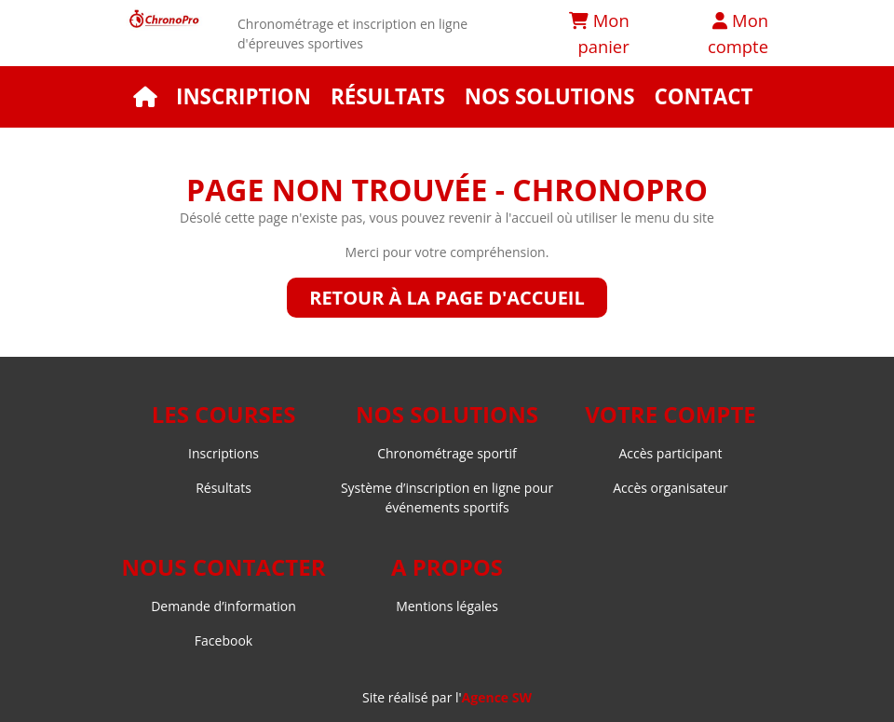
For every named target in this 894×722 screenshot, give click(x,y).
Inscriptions (223, 453)
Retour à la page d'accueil (447, 297)
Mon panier (599, 33)
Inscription (243, 96)
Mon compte (738, 33)
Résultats (388, 96)
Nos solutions (550, 96)
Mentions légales (447, 606)
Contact (703, 96)
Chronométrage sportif (447, 453)
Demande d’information (223, 606)
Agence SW (497, 697)
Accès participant (670, 453)
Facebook (223, 640)
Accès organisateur (670, 488)
